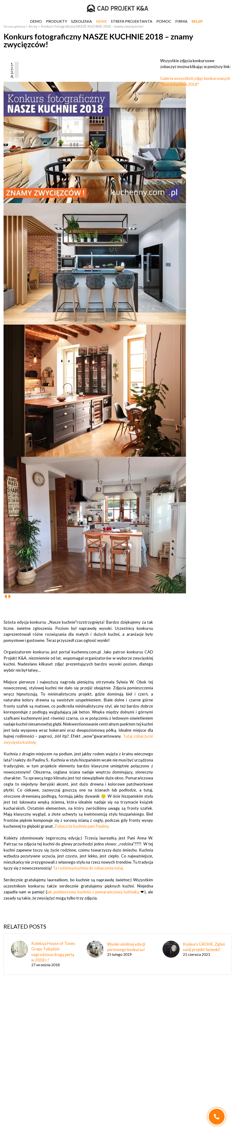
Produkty (56, 21)
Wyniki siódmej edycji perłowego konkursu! (126, 947)
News (101, 21)
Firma (181, 21)
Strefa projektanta (131, 21)
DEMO (36, 21)
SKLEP (197, 21)
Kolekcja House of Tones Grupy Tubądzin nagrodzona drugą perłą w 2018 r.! (53, 951)
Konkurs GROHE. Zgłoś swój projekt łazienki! (204, 947)
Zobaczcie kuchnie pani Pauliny (81, 826)
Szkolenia (81, 21)
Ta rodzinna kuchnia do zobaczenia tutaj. (88, 867)
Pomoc (163, 21)
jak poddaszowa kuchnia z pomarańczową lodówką (93, 891)
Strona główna (15, 26)
